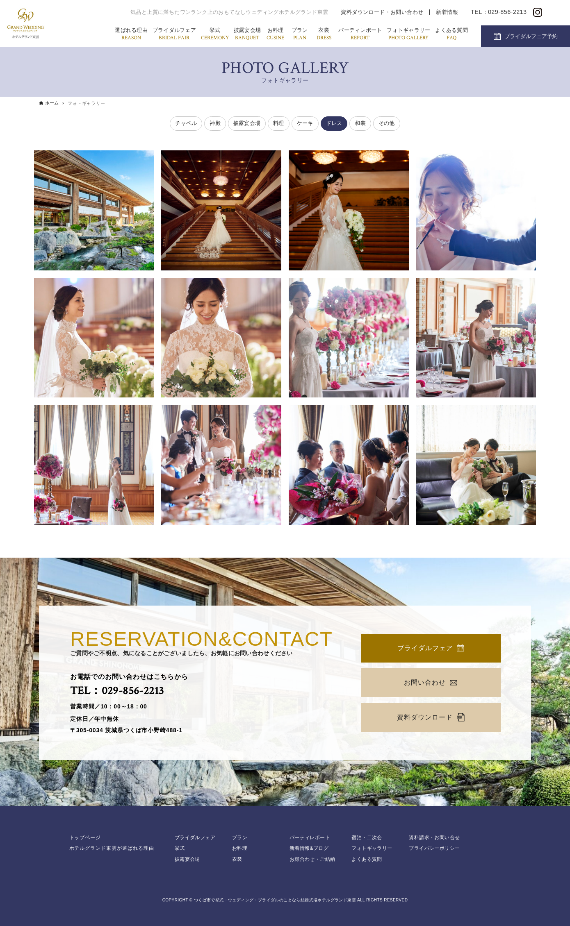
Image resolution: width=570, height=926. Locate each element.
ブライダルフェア (174, 34)
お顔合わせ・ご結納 (312, 859)
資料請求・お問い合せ (434, 837)
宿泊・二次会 (366, 837)
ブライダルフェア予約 (531, 36)
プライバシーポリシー (434, 848)
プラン (300, 34)
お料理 (275, 34)
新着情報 (447, 12)
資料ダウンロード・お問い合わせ (382, 12)
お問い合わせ (430, 682)
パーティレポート (360, 34)
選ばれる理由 (131, 34)
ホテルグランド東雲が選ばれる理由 (111, 848)
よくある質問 (451, 34)
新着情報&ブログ (309, 848)
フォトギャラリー (408, 34)
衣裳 (324, 34)
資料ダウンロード (431, 717)
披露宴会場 (247, 34)
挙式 (215, 34)
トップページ (85, 837)
